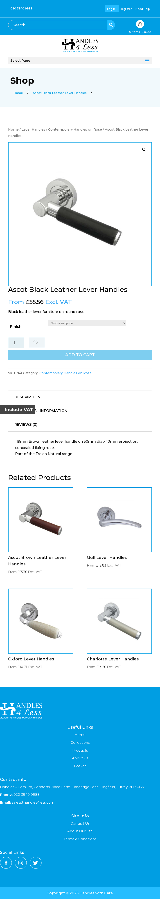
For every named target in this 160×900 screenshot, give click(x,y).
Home (13, 129)
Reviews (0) (25, 425)
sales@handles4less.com (32, 803)
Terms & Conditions (80, 840)
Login (111, 9)
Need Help (142, 9)
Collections (80, 743)
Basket (80, 767)
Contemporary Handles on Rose (75, 129)
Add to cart (80, 356)
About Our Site (80, 832)
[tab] (80, 398)
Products (80, 751)
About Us (80, 759)
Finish (16, 326)
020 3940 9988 (21, 8)
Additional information (41, 412)
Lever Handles (33, 129)
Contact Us (80, 824)
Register (126, 9)
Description (27, 398)
